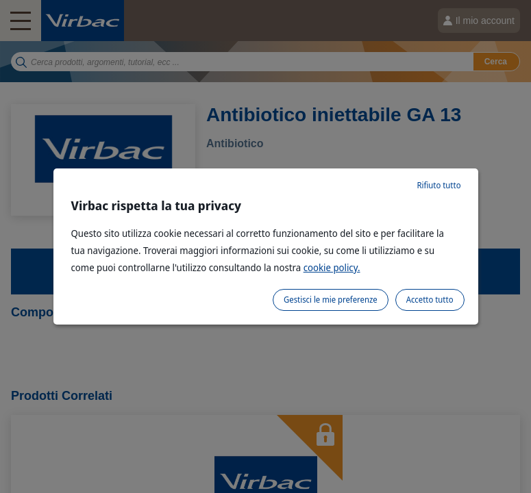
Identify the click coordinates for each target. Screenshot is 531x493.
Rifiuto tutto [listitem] (438, 185)
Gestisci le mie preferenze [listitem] (331, 299)
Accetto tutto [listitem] (430, 299)
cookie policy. (332, 267)
